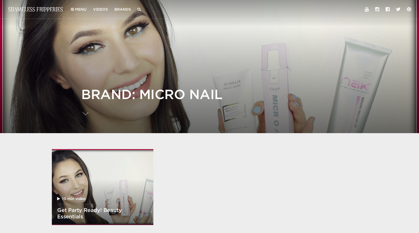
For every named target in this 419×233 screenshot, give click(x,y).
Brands (122, 9)
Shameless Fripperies (35, 9)
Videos (100, 9)
